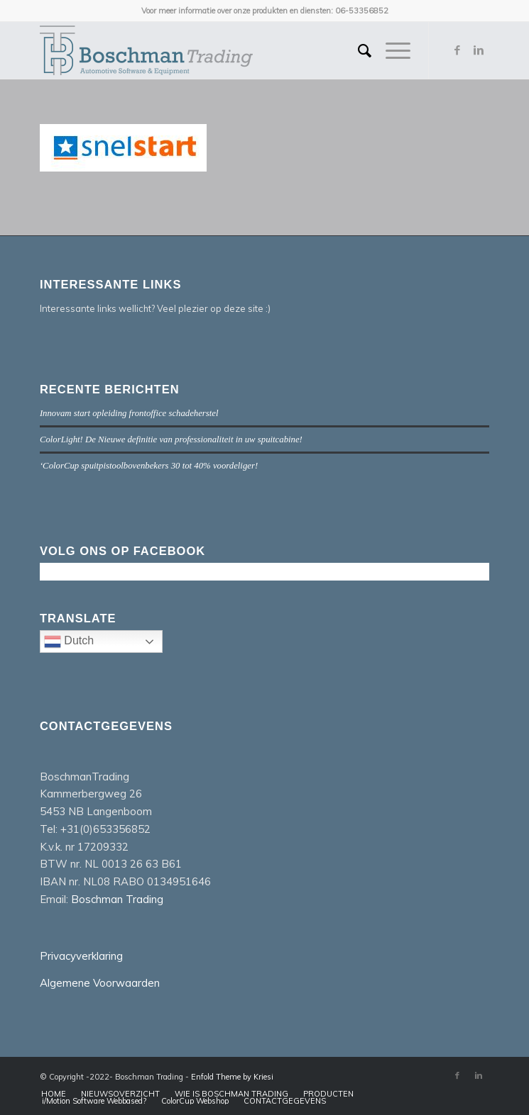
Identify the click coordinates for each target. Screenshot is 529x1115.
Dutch (103, 643)
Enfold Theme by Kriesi (232, 1077)
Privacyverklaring (81, 956)
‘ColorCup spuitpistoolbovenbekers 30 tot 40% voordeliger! (149, 466)
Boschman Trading (117, 899)
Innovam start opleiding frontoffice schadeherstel (129, 413)
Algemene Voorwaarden (100, 983)
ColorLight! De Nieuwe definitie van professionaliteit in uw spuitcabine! (171, 439)
